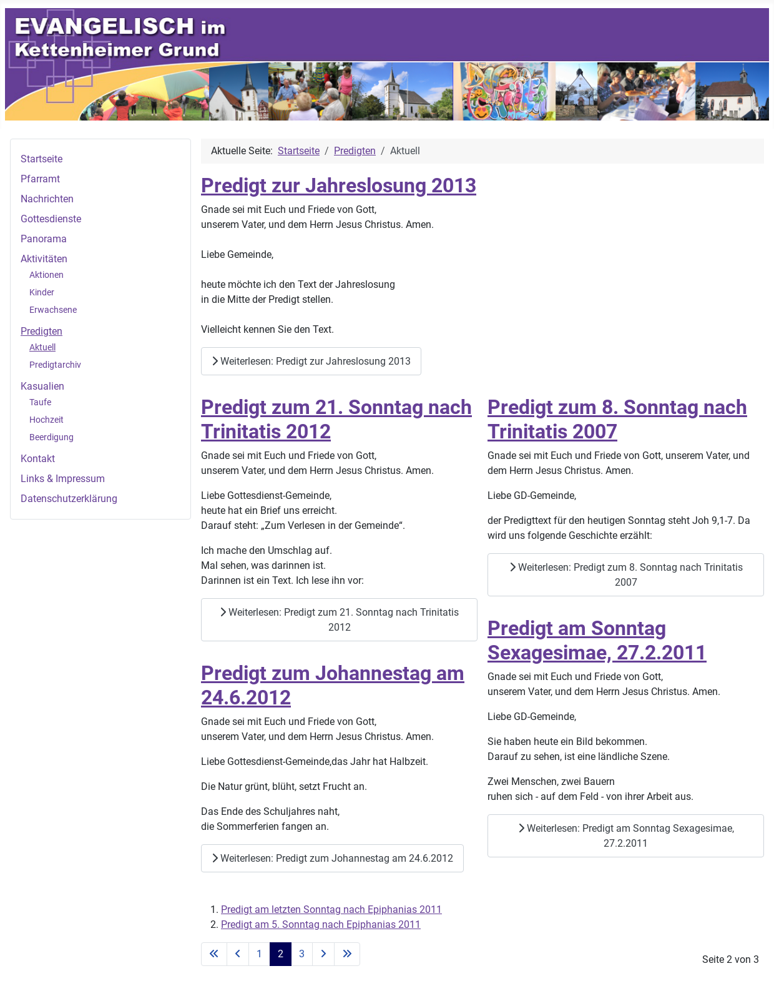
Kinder (41, 292)
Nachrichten (47, 199)
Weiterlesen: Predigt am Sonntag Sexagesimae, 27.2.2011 (626, 835)
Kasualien (42, 386)
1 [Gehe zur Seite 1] (259, 954)
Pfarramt (40, 179)
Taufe (40, 402)
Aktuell (42, 347)
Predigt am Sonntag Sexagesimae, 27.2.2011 (597, 640)
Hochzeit (46, 420)
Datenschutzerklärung (69, 499)
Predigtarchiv (55, 365)
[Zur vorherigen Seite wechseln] (238, 954)
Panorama (44, 239)
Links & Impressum (63, 479)
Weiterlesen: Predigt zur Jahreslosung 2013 (311, 361)
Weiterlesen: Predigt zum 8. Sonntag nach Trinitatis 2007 (626, 574)
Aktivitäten (44, 259)
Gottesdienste (51, 219)
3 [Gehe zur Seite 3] (302, 954)
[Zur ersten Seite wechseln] (214, 954)
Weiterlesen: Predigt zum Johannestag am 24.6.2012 (332, 858)
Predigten (41, 331)
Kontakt (38, 459)
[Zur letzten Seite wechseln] (347, 954)
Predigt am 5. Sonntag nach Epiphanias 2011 (321, 924)
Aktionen (46, 275)
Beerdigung (51, 437)
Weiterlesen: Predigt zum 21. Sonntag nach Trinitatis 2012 (339, 619)
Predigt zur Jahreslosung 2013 (338, 185)
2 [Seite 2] (280, 954)
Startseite (41, 159)
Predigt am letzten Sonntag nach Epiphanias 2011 (331, 909)
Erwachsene (53, 310)
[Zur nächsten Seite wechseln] (323, 954)
